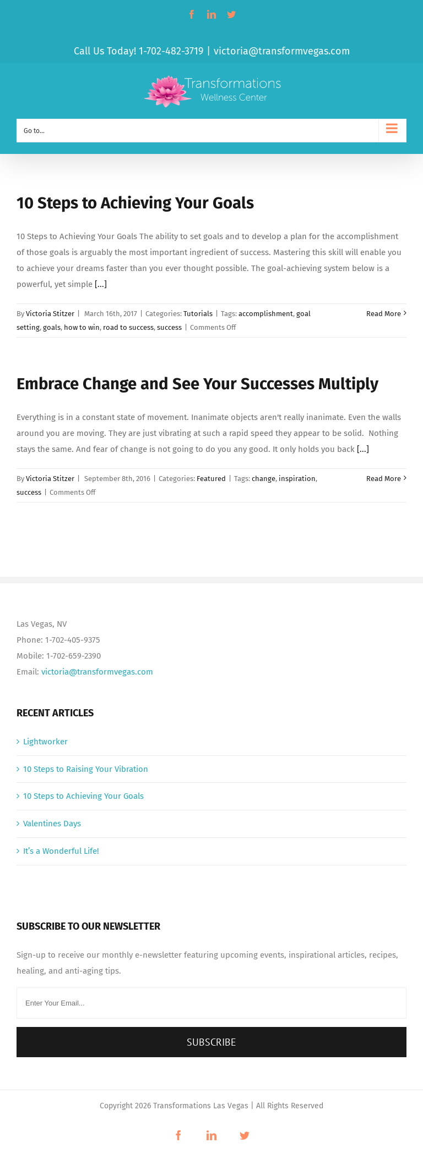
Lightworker (45, 742)
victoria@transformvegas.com (282, 51)
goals (52, 327)
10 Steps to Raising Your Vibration (85, 769)
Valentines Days (52, 823)
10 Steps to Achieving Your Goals (135, 203)
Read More (383, 314)
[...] (101, 284)
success (169, 327)
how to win (82, 327)
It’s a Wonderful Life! (61, 851)
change (263, 478)
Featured (211, 478)
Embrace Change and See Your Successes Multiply (197, 384)
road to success (128, 327)
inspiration (297, 478)
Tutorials (198, 314)
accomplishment (265, 314)
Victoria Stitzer (50, 314)
